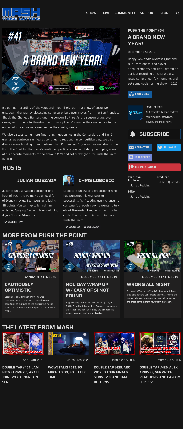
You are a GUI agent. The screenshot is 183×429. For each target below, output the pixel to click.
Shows (92, 13)
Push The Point (155, 106)
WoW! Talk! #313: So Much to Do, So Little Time (67, 372)
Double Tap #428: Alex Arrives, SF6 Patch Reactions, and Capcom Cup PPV (159, 374)
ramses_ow (15, 222)
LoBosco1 (93, 226)
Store (165, 13)
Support (147, 13)
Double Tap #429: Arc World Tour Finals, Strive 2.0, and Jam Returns (112, 374)
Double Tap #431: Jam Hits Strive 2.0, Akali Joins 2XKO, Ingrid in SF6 (20, 374)
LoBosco (74, 226)
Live (106, 13)
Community (125, 13)
